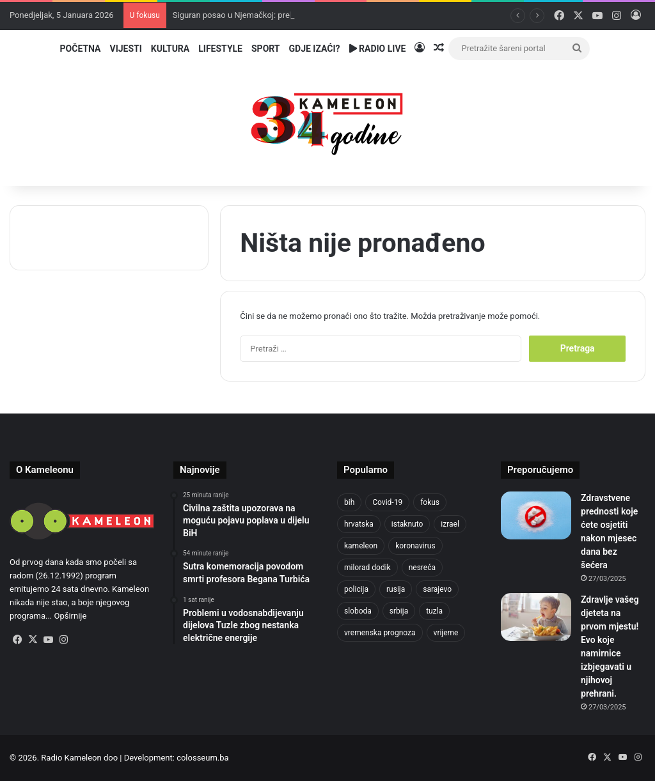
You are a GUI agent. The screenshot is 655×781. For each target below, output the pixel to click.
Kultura (170, 48)
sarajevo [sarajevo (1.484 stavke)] (437, 589)
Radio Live (377, 48)
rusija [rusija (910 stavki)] (395, 589)
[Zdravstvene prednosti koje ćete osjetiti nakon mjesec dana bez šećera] (536, 515)
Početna (80, 48)
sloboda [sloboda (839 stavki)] (358, 611)
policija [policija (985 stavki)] (356, 589)
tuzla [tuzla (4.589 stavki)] (434, 611)
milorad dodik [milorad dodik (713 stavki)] (367, 567)
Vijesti (125, 48)
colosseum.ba (202, 757)
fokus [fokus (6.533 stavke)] (429, 502)
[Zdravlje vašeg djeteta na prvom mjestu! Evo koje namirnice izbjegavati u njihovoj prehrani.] (536, 617)
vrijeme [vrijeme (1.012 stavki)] (446, 632)
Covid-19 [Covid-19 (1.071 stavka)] (387, 502)
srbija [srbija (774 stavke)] (399, 611)
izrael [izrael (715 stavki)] (450, 524)
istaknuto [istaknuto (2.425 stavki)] (407, 524)
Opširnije (70, 616)
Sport (265, 48)
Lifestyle (220, 48)
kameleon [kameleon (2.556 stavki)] (360, 545)
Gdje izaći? (314, 48)
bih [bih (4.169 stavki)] (349, 502)
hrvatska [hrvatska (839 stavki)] (359, 524)
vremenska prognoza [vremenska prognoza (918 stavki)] (380, 632)
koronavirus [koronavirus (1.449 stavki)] (415, 545)
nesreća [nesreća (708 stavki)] (422, 567)
